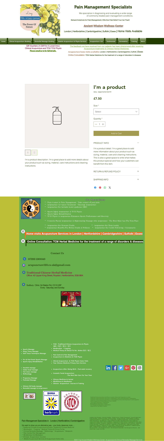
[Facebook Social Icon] (114, 367)
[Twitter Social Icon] (120, 367)
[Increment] (103, 124)
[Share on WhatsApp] (104, 187)
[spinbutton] (99, 124)
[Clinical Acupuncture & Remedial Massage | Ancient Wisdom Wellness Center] (23, 231)
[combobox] (116, 112)
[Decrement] (96, 124)
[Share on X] (109, 187)
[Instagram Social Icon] (139, 367)
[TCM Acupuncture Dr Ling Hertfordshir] (108, 367)
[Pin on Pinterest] (100, 187)
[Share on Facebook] (95, 187)
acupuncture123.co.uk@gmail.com (49, 265)
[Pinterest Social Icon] (133, 367)
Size (96, 105)
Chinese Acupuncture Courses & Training (68, 383)
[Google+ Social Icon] (127, 367)
